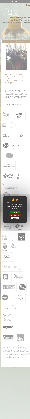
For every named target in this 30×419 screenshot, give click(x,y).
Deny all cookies (15, 215)
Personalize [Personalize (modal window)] (15, 218)
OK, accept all (15, 212)
